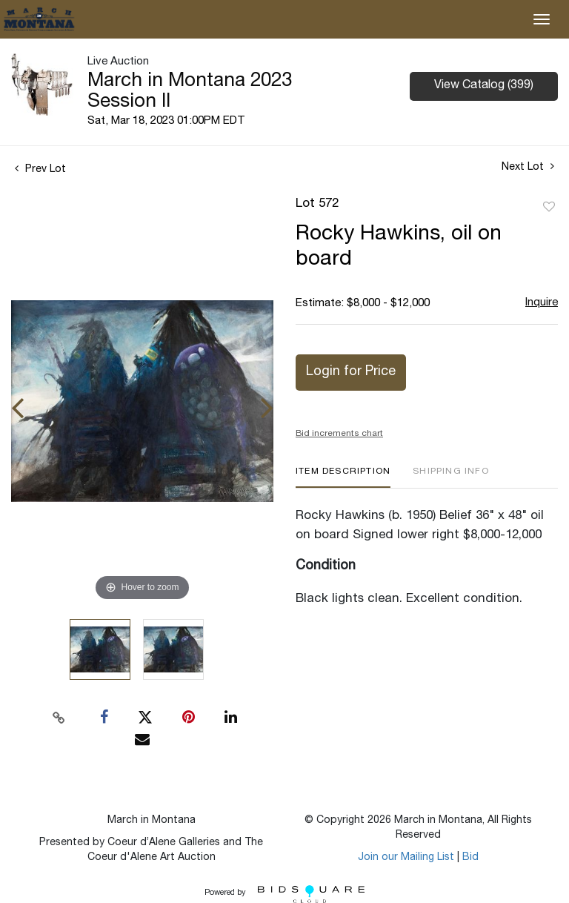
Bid (470, 858)
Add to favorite (549, 207)
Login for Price (351, 372)
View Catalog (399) (483, 86)
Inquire (541, 302)
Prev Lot (40, 170)
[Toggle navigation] (541, 19)
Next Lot (528, 167)
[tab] (343, 477)
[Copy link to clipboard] (59, 718)
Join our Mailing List (406, 858)
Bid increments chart (339, 433)
